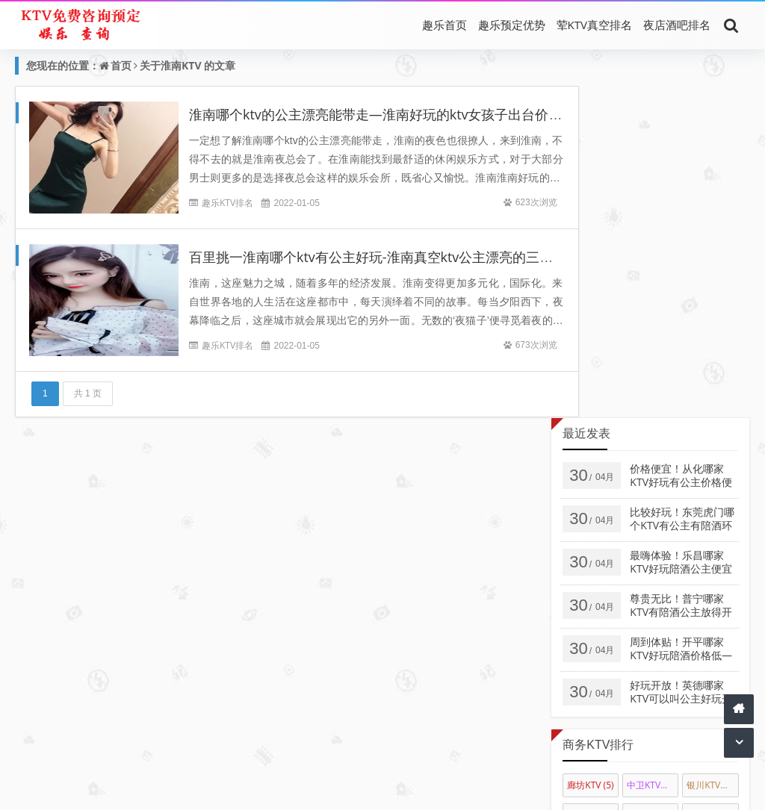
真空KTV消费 (297, 765)
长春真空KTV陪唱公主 (712, 573)
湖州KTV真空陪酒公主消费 (712, 632)
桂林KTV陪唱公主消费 (652, 632)
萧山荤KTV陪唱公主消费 (712, 662)
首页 (121, 65)
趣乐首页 (444, 24)
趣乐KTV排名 (227, 203)
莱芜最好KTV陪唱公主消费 (593, 662)
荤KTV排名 (234, 765)
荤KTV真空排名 (594, 24)
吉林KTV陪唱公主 (652, 573)
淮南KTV (181, 65)
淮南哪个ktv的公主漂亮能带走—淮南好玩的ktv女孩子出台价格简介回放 (402, 115)
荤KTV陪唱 (360, 765)
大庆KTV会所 (652, 483)
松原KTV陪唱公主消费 (593, 573)
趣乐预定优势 (511, 24)
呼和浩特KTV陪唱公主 (652, 513)
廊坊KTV (590, 453)
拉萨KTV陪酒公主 (593, 602)
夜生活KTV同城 (424, 786)
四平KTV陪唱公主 (712, 543)
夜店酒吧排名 (676, 24)
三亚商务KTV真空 (652, 602)
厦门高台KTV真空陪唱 (593, 632)
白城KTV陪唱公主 (593, 543)
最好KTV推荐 (421, 765)
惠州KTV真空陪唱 (712, 513)
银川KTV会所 (712, 453)
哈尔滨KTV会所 (712, 483)
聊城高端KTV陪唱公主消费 (652, 662)
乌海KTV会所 (593, 513)
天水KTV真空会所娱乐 (712, 602)
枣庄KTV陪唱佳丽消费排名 (593, 692)
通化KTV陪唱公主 (652, 543)
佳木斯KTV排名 (593, 483)
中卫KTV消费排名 (652, 453)
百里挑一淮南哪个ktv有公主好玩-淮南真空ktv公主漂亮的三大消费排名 (398, 258)
